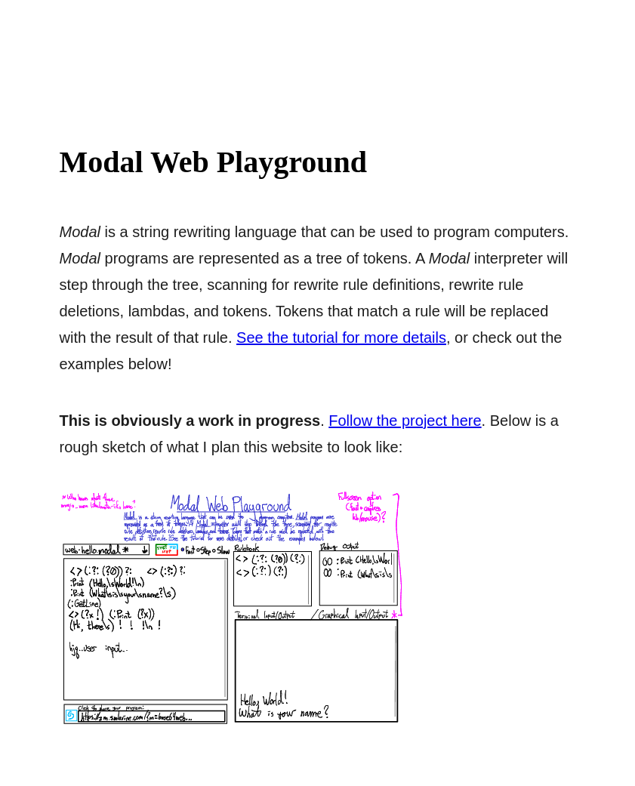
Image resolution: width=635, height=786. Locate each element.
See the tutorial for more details (341, 337)
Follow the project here (404, 420)
